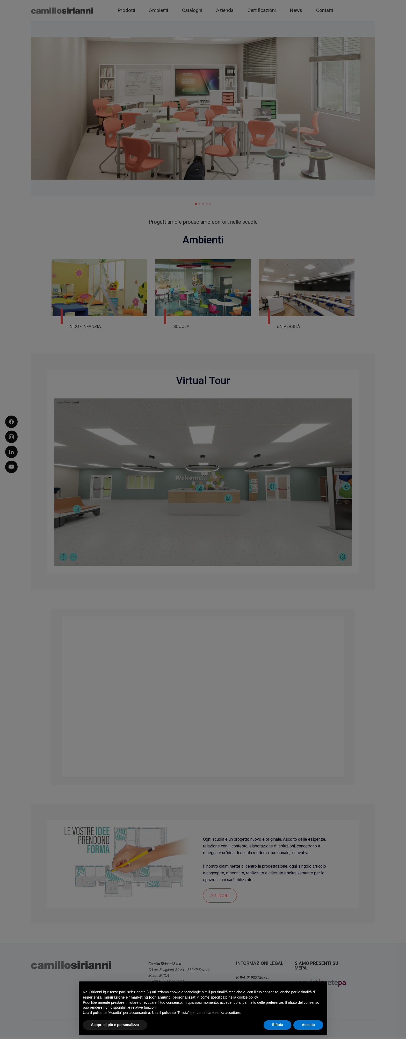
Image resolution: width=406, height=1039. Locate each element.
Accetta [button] (308, 1025)
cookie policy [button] (247, 997)
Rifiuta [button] (277, 1025)
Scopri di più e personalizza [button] (115, 1025)
